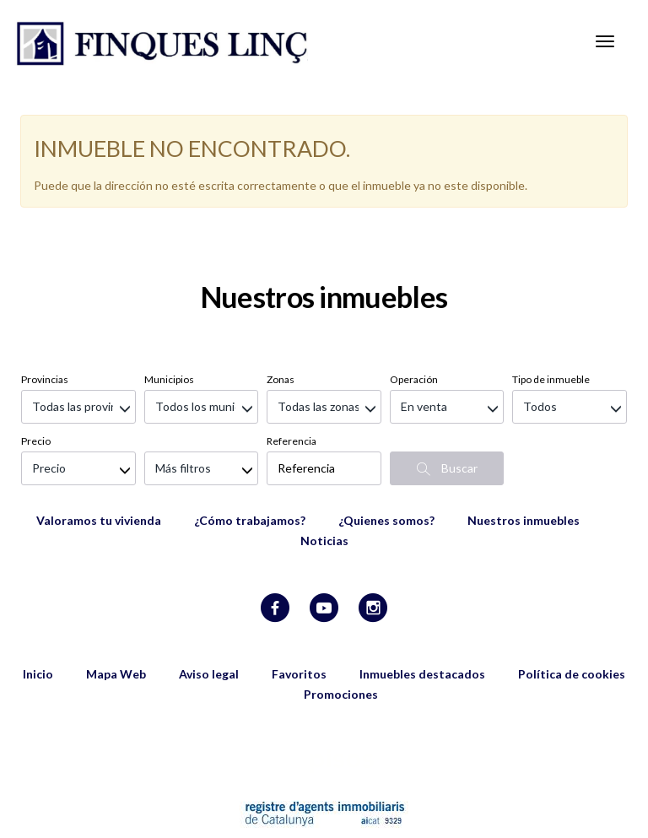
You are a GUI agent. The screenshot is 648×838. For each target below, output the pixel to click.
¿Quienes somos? (386, 435)
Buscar (447, 383)
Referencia (291, 355)
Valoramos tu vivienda (98, 435)
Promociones (341, 609)
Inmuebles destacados (422, 588)
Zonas (280, 294)
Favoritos (299, 588)
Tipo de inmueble (551, 294)
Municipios (169, 294)
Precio (36, 355)
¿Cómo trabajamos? (249, 435)
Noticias (324, 455)
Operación (414, 294)
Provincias (44, 294)
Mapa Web (116, 588)
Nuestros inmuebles (523, 435)
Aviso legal (209, 588)
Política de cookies (571, 588)
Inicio (38, 588)
